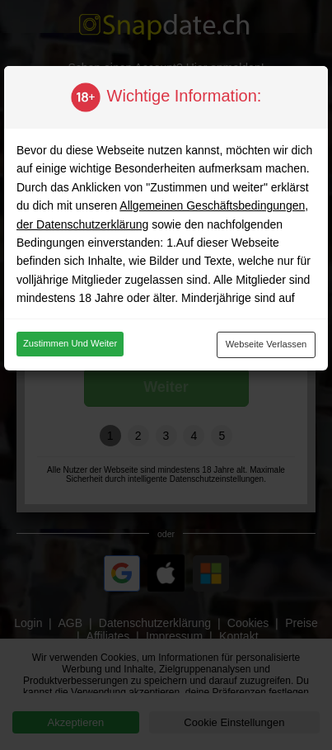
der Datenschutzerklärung (82, 224)
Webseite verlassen (266, 344)
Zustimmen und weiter (70, 343)
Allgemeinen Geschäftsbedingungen (212, 205)
